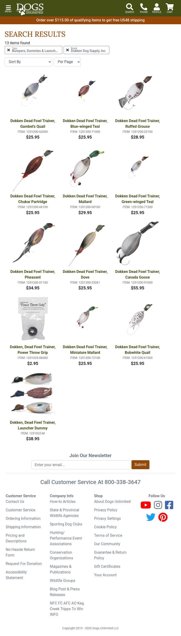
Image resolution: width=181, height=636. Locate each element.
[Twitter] (151, 519)
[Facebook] (169, 507)
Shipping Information (23, 527)
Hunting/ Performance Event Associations (66, 538)
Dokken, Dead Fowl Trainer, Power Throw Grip (33, 350)
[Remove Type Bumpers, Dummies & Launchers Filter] (33, 50)
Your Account (105, 575)
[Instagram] (158, 507)
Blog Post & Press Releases (65, 592)
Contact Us (15, 501)
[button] (8, 8)
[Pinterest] (163, 519)
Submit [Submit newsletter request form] (140, 464)
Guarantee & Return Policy (110, 555)
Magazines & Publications (61, 569)
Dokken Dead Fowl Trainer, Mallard (85, 199)
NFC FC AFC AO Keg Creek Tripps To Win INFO (67, 609)
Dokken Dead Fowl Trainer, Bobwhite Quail (138, 350)
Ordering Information (23, 518)
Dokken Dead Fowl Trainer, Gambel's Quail (33, 124)
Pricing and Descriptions (16, 538)
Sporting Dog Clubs (66, 524)
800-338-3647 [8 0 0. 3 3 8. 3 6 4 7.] (123, 482)
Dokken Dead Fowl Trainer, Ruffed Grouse (138, 124)
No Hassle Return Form (20, 552)
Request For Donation (24, 563)
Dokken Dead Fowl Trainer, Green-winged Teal (138, 199)
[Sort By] (28, 61)
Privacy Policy (105, 510)
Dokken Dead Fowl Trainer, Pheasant (33, 274)
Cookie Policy (105, 527)
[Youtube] (145, 507)
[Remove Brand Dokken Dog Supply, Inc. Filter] (86, 50)
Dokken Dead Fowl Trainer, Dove (85, 274)
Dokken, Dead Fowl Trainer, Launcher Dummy (33, 425)
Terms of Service (108, 535)
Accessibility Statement (16, 575)
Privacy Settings (107, 518)
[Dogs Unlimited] (29, 9)
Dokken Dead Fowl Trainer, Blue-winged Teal (85, 124)
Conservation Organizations (61, 555)
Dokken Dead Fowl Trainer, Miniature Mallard (85, 350)
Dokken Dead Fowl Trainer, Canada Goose (138, 274)
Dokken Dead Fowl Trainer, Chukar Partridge (33, 199)
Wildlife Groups (62, 580)
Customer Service (20, 510)
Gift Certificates (107, 566)
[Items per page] (67, 61)
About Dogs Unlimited (112, 501)
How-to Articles (63, 501)
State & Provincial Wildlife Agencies (64, 513)
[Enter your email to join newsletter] (81, 464)
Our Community (107, 544)
